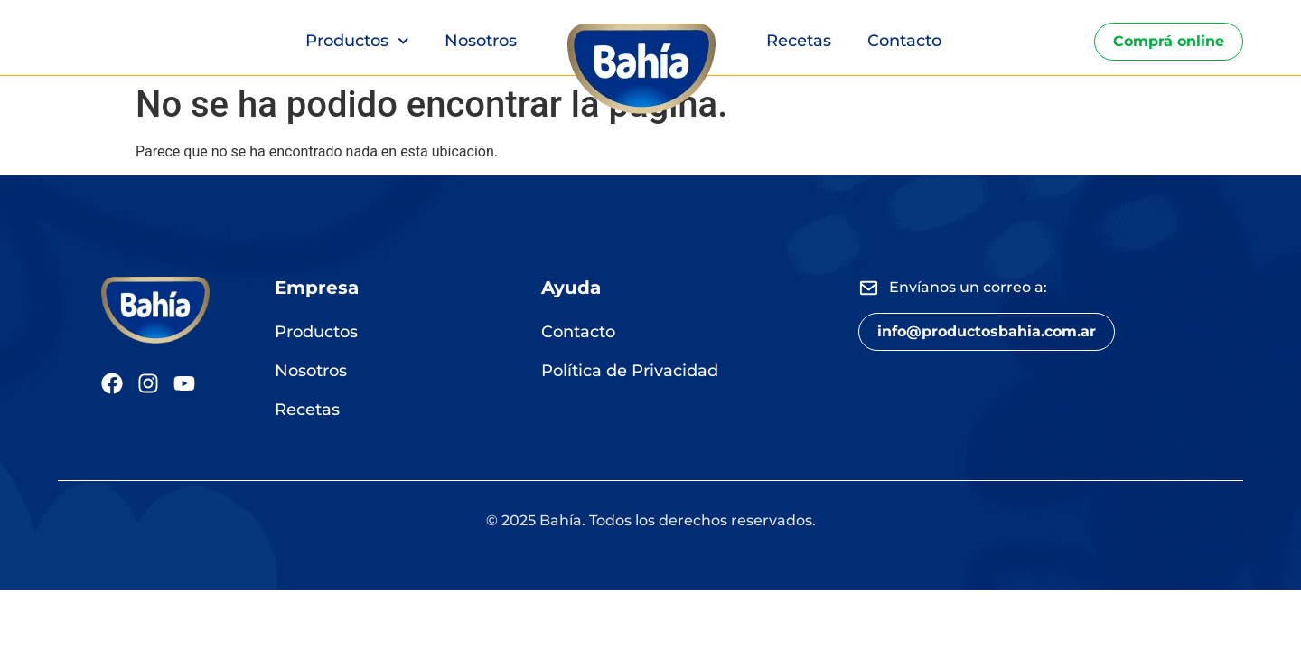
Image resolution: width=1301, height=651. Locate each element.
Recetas (798, 41)
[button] (986, 332)
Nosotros (481, 41)
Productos (357, 41)
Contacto (904, 41)
